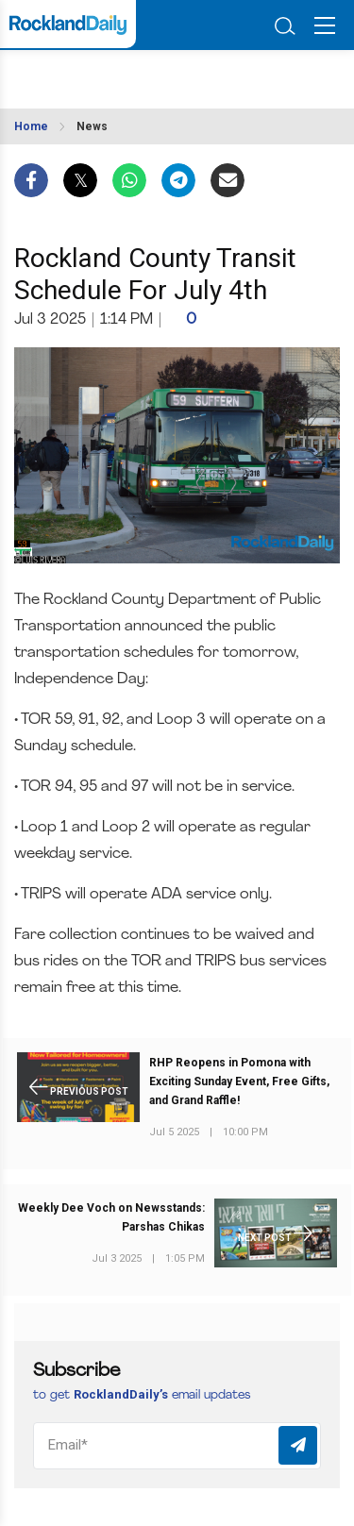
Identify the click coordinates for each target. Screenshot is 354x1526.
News (92, 126)
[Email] (177, 1445)
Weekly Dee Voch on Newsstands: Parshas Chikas (111, 1217)
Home (31, 126)
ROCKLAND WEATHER (101, 73)
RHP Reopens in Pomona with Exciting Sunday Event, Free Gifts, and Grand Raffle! (239, 1081)
